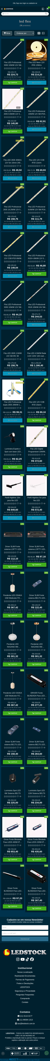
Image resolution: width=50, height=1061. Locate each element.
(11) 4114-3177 (25, 1016)
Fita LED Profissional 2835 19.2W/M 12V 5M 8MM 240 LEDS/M (12, 208)
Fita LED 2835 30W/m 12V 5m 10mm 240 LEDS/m (13, 161)
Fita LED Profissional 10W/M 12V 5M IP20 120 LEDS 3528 (36, 113)
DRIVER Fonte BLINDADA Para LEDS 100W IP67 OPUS (36, 694)
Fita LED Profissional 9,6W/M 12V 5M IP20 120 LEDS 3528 (36, 208)
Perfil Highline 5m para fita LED (36, 499)
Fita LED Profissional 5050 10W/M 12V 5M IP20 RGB (12, 64)
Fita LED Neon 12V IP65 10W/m (37, 63)
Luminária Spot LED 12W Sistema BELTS (36, 792)
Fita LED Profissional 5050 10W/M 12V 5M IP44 (12, 306)
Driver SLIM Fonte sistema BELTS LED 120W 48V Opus (36, 597)
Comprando (25, 998)
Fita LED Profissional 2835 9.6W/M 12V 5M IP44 (12, 113)
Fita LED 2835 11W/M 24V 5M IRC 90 (13, 354)
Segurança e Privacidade (25, 991)
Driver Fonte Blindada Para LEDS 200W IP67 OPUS (36, 841)
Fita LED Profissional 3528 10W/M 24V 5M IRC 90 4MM (36, 306)
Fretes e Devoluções (25, 983)
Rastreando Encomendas (25, 976)
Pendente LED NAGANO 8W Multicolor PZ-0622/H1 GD (37, 646)
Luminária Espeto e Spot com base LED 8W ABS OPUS (12, 450)
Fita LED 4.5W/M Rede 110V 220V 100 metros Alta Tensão (36, 355)
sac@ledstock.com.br (25, 1024)
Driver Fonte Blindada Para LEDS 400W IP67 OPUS (12, 841)
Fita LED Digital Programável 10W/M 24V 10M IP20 (36, 450)
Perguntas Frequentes (25, 995)
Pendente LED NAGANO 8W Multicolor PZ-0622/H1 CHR (13, 646)
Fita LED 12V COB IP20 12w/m (36, 161)
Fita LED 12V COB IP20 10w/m (36, 403)
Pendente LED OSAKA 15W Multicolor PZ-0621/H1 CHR (12, 694)
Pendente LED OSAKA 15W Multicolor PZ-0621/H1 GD (12, 597)
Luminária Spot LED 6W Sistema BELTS (12, 792)
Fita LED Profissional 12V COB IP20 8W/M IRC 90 (12, 257)
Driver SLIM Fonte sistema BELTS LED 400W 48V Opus (36, 743)
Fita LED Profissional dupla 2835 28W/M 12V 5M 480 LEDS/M (12, 403)
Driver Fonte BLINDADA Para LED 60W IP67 (36, 890)
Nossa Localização (25, 972)
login (24, 3)
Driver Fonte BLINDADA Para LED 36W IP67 (12, 890)
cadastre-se (33, 3)
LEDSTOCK (25, 987)
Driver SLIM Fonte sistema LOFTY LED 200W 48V (12, 548)
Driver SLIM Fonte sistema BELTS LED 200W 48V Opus (12, 743)
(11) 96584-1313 (25, 1020)
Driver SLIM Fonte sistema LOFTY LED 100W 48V (36, 548)
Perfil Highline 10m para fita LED (12, 499)
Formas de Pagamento (25, 980)
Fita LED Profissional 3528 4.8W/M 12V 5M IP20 (37, 257)
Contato (25, 1002)
